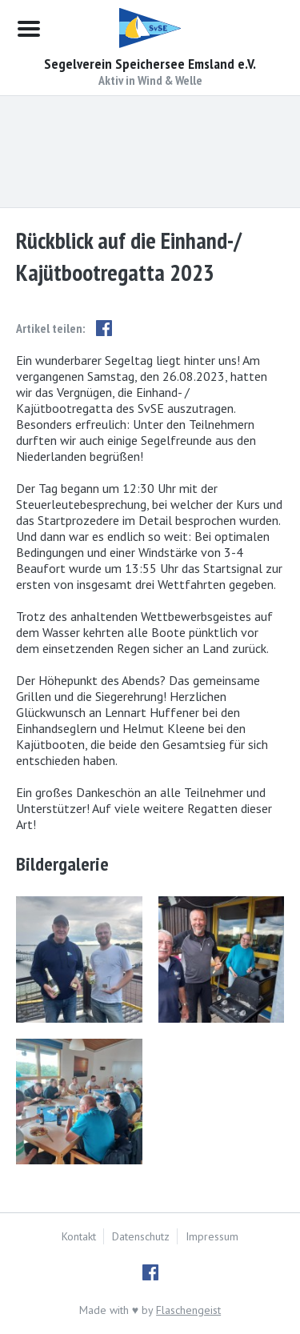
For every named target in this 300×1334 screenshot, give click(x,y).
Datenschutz (141, 1236)
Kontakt (79, 1236)
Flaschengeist (188, 1310)
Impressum (212, 1236)
